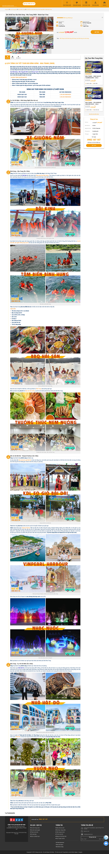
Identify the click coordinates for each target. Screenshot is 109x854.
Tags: (58, 38)
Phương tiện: (61, 24)
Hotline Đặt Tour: (35, 819)
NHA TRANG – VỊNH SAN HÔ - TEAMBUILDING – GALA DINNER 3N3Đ (93, 77)
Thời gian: (85, 24)
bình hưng (74, 38)
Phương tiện (87, 79)
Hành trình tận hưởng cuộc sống (8, 5)
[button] (52, 18)
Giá (94, 79)
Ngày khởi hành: (86, 21)
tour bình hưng (80, 38)
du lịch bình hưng (68, 38)
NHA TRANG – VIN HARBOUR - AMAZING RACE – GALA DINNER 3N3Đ (93, 104)
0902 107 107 (86, 831)
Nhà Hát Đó (21, 668)
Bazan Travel (35, 72)
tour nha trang (86, 38)
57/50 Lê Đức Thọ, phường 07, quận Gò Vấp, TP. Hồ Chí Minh (94, 828)
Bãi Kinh (25, 175)
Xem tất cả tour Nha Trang (94, 114)
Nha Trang (62, 38)
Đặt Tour (97, 32)
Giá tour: (86, 122)
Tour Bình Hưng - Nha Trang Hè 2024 (19, 72)
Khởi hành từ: (61, 21)
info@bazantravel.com (88, 834)
